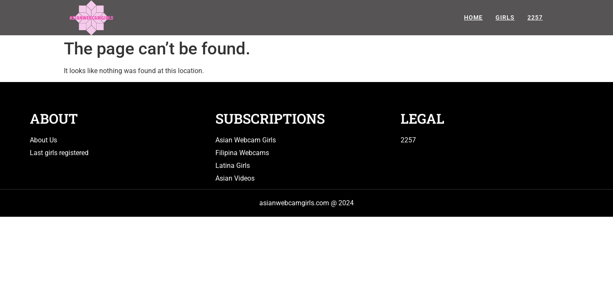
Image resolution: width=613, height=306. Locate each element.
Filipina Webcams (242, 153)
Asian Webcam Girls (245, 140)
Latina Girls (232, 166)
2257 (535, 17)
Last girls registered (59, 153)
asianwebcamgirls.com (294, 203)
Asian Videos (235, 178)
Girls (505, 17)
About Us (43, 140)
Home (473, 17)
